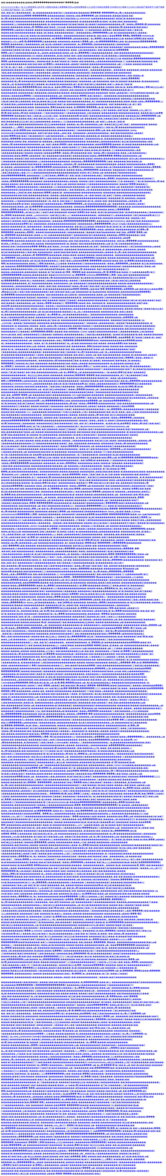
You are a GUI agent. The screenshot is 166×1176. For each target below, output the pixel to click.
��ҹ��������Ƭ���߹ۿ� (87, 349)
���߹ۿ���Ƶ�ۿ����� (123, 93)
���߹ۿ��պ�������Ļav (147, 101)
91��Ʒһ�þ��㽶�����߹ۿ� (56, 1068)
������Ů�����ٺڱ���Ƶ (45, 796)
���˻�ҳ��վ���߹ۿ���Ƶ (148, 839)
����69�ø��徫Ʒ (129, 1153)
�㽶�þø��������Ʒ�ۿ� (109, 694)
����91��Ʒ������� (68, 523)
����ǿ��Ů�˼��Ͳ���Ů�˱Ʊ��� (57, 61)
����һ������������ (111, 158)
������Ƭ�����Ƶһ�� (16, 116)
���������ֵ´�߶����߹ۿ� (121, 568)
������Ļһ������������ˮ (50, 999)
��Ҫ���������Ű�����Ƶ (136, 619)
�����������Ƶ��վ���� (99, 509)
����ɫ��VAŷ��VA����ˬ (17, 329)
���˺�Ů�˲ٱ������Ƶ (15, 349)
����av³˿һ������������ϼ (89, 742)
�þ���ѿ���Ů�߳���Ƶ (65, 594)
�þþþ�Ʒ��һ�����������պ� (88, 996)
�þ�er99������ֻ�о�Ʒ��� (17, 317)
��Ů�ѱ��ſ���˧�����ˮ (92, 959)
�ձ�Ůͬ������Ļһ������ (18, 423)
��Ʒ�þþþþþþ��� (84, 227)
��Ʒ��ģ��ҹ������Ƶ (15, 1168)
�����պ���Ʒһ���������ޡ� (108, 602)
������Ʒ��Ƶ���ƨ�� (54, 697)
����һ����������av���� (45, 127)
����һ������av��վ (47, 340)
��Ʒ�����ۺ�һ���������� (90, 190)
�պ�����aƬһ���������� (93, 53)
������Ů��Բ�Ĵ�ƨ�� (134, 494)
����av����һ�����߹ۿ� (100, 619)
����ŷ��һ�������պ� (88, 272)
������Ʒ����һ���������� (22, 70)
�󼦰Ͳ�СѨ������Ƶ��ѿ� (126, 244)
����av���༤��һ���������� (76, 977)
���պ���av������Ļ (138, 962)
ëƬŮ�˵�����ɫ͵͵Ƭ (127, 181)
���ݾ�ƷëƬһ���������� (19, 53)
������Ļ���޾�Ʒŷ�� (15, 158)
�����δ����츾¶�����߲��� (20, 808)
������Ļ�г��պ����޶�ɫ (60, 463)
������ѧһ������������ (97, 591)
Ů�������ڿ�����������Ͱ (21, 352)
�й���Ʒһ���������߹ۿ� (54, 700)
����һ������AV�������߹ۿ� (22, 44)
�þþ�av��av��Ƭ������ (17, 568)
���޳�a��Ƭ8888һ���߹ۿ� (50, 888)
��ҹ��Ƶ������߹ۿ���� (121, 130)
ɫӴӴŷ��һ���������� (118, 452)
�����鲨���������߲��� (129, 1088)
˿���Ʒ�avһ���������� (18, 634)
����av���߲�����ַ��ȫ (94, 740)
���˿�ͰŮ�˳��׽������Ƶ (50, 343)
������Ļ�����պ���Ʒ (18, 232)
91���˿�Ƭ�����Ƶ (128, 657)
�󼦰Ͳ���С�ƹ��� (121, 839)
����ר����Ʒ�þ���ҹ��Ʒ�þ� (61, 734)
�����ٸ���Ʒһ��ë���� (103, 583)
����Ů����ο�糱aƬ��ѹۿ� (141, 796)
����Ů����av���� (15, 651)
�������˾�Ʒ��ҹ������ (19, 540)
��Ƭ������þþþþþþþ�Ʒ (15, 121)
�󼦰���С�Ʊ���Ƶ (90, 360)
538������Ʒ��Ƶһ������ (18, 953)
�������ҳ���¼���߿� (23, 150)
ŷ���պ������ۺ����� (124, 263)
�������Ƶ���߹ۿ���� (93, 418)
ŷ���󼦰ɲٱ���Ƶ (118, 700)
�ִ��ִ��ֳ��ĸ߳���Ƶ (42, 331)
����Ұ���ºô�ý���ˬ (107, 489)
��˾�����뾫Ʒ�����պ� (131, 483)
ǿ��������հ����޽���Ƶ (80, 828)
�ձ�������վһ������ (40, 41)
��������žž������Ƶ (17, 190)
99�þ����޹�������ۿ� (38, 136)
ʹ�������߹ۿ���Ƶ (112, 540)
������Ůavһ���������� (20, 449)
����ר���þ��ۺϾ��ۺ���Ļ (20, 608)
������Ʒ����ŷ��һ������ (48, 694)
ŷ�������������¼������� (111, 314)
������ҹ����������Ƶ (18, 762)
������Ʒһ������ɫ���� (50, 1091)
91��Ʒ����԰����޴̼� (46, 953)
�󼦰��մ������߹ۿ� (13, 1145)
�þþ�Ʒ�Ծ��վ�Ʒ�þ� (130, 386)
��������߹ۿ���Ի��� (120, 914)
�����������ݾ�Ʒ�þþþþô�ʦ (20, 212)
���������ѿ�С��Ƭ (84, 246)
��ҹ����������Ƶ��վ (91, 634)
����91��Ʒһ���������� (97, 181)
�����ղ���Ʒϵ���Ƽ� (47, 192)
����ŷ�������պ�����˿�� (118, 548)
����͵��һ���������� (18, 33)
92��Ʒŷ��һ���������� (52, 779)
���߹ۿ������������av (18, 61)
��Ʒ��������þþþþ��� (78, 622)
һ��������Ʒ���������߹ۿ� (22, 765)
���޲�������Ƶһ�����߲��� (102, 628)
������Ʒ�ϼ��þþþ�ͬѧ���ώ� (111, 956)
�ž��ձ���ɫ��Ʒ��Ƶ (14, 136)
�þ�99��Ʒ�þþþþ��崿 (79, 776)
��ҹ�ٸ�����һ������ (128, 1145)
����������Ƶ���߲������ (21, 717)
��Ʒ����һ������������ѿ (138, 877)
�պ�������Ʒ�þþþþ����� (59, 608)
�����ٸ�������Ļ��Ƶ (17, 110)
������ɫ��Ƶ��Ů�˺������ (47, 452)
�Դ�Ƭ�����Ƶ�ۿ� (123, 762)
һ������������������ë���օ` (25, 793)
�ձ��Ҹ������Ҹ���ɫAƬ (95, 585)
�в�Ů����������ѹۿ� (88, 968)
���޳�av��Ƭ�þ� (118, 110)
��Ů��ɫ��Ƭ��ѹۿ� (62, 292)
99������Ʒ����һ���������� (130, 853)
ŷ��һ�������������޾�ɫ (114, 665)
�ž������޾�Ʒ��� (133, 472)
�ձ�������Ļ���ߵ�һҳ (16, 280)
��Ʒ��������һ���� (25, 517)
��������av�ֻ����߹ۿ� (121, 289)
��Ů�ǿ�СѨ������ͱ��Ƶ (86, 175)
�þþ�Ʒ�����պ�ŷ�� (151, 181)
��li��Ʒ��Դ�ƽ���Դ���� (78, 685)
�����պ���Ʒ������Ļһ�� (126, 235)
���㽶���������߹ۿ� (16, 340)
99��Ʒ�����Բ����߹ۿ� (79, 1168)
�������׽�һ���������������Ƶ (26, 392)
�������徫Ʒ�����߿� (72, 1039)
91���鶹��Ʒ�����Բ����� (82, 13)
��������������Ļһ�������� (129, 395)
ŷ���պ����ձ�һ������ (143, 24)
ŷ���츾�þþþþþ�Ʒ (113, 124)
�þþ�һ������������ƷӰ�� (20, 491)
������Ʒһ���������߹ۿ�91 (20, 711)
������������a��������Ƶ (53, 130)
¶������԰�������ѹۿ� (45, 557)
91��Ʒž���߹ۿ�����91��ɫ (54, 742)
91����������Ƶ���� (138, 757)
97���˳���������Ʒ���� (54, 355)
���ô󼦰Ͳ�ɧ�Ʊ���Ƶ (13, 372)
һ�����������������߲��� (22, 1034)
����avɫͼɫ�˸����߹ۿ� (95, 526)
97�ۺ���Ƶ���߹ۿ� (13, 534)
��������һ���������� (120, 113)
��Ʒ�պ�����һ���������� (137, 241)
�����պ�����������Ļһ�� (92, 161)
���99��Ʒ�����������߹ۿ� (21, 389)
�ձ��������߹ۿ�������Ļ (71, 38)
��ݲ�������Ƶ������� (78, 209)
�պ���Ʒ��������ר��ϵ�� (130, 611)
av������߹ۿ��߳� (119, 238)
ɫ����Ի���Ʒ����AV (133, 184)
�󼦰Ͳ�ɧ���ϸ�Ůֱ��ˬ (59, 272)
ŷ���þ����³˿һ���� (52, 1008)
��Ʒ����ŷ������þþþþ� (17, 988)
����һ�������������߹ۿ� (100, 64)
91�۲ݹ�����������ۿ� (57, 802)
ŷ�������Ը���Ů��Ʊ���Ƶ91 (83, 96)
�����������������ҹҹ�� (111, 75)
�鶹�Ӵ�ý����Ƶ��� (129, 18)
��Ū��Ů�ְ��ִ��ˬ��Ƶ (73, 1156)
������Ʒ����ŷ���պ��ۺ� (20, 509)
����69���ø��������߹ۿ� (134, 765)
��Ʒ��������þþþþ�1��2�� (75, 651)
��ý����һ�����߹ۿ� (64, 78)
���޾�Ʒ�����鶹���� (124, 147)
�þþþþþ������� (55, 124)
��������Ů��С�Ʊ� (103, 412)
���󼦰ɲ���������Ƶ (45, 309)
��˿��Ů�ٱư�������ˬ (16, 13)
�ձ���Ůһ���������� (136, 651)
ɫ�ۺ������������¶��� (122, 352)
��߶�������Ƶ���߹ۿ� (45, 158)
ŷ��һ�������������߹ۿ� (135, 403)
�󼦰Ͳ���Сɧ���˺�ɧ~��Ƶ (146, 337)
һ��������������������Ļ (67, 70)
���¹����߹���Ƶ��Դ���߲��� (89, 543)
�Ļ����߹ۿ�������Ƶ (15, 167)
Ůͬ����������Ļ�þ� (108, 636)
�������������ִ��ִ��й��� (121, 340)
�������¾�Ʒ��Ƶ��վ (120, 874)
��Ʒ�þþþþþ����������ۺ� (106, 477)
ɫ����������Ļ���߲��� (142, 714)
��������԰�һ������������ (22, 1148)
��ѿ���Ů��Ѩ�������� (129, 1137)
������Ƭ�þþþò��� (36, 78)
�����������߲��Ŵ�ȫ (17, 224)
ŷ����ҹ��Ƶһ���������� (86, 58)
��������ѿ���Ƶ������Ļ (58, 449)
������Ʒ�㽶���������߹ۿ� (127, 680)
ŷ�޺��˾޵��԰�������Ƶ (43, 156)
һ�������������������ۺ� (117, 951)
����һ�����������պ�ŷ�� (56, 403)
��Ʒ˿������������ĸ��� (58, 1102)
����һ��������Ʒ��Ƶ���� (21, 164)
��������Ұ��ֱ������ (146, 688)
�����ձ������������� (141, 58)
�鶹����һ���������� (96, 1031)
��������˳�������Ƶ (17, 93)
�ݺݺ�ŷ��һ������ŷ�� (82, 343)
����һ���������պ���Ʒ (136, 164)
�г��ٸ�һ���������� (61, 677)
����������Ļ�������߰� (20, 401)
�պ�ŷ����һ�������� (17, 511)
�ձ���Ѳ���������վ (139, 261)
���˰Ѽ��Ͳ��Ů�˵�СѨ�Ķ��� (101, 474)
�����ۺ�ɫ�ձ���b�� (16, 130)
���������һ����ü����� (59, 472)
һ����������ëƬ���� (17, 153)
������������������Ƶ (88, 198)
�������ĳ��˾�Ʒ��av (136, 531)
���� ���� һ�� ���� (17, 184)
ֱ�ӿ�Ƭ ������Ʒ (51, 622)
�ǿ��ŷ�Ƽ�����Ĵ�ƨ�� (128, 334)
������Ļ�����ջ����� (67, 375)
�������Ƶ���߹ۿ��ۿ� (106, 671)
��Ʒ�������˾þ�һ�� (57, 560)
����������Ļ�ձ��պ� (132, 229)
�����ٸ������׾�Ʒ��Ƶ (91, 925)
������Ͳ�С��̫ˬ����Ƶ (61, 1114)
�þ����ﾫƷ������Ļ (150, 819)
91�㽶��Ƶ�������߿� (125, 1102)
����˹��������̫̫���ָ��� (20, 178)
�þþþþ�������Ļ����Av (46, 121)
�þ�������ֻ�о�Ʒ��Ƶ (93, 21)
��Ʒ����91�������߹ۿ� (18, 303)
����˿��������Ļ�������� (69, 497)
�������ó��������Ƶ (48, 16)
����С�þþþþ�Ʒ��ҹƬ (96, 523)
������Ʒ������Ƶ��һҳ (89, 409)
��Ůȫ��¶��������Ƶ (58, 566)
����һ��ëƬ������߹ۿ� (60, 418)
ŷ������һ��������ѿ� (65, 625)
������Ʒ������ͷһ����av (51, 731)
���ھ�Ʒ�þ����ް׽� (53, 945)
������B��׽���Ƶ (59, 156)
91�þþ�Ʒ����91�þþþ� (89, 874)
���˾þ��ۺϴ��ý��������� (138, 412)
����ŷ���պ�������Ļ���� (134, 529)
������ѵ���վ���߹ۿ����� (21, 156)
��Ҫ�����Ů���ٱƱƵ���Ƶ (59, 300)
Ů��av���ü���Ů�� (145, 600)
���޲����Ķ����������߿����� (58, 865)
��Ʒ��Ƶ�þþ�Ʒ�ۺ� (46, 118)
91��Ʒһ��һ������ (54, 212)
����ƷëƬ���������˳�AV (18, 477)
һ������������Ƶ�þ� (58, 494)
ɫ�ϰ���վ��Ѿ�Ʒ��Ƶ (120, 372)
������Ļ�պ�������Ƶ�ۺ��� (22, 1162)
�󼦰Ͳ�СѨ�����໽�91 (44, 426)
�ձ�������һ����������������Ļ (132, 922)
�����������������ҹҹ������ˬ (26, 523)
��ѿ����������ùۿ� (16, 1091)
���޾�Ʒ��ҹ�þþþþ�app (44, 636)
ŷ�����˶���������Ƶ (127, 463)
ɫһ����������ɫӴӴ (120, 985)
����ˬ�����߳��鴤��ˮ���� (117, 343)
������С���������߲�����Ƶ (129, 292)
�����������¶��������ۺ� (87, 1134)
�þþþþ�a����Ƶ (10, 446)
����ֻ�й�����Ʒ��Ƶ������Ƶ (22, 418)
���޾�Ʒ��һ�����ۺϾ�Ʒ (54, 853)
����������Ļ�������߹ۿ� (52, 283)
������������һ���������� (66, 911)
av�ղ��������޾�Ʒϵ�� (109, 41)
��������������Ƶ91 (103, 728)
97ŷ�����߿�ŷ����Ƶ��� (126, 460)
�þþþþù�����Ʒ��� (141, 118)
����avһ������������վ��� (92, 554)
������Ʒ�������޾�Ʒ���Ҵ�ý (88, 378)
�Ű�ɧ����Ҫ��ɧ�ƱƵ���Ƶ (18, 403)
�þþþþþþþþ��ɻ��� (38, 375)
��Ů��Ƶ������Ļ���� (113, 355)
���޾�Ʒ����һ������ (88, 395)
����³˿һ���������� (78, 440)
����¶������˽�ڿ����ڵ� (44, 489)
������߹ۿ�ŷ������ (94, 81)
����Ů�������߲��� (16, 16)
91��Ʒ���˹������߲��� (75, 645)
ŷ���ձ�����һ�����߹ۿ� (77, 446)
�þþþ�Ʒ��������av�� (137, 141)
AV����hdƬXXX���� (102, 657)
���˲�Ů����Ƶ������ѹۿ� (20, 697)
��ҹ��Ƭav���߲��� (109, 36)
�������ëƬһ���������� (86, 263)
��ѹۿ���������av (136, 671)
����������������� (18, 1082)
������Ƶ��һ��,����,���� (126, 594)
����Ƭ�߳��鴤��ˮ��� (139, 38)
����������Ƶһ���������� (94, 705)
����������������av (51, 190)
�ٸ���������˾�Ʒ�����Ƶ (19, 742)
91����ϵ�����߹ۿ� (68, 118)
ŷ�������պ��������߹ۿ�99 (100, 224)
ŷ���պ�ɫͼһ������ (106, 153)
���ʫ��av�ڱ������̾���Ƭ (114, 167)
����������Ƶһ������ (107, 116)
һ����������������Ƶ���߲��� (95, 720)
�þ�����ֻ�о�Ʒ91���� (30, 84)
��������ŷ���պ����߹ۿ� (142, 625)
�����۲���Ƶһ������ (87, 1074)
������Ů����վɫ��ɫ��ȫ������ (24, 386)
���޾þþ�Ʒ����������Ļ (46, 36)
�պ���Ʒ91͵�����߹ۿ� (15, 366)
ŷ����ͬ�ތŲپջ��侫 (12, 127)
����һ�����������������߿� (81, 725)
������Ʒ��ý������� (83, 1008)
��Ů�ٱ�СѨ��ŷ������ (43, 885)
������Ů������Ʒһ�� (31, 740)
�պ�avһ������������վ (19, 457)
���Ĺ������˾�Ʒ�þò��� (53, 56)
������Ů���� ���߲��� (133, 822)
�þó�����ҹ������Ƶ (75, 73)
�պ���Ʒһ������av (81, 167)
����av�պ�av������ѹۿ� (85, 124)
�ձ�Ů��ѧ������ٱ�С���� (19, 435)
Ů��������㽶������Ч (107, 911)
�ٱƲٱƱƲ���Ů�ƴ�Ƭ (51, 751)
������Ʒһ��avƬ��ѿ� (127, 30)
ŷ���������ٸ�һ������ (19, 278)
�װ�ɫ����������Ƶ (15, 862)
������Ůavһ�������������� (24, 24)
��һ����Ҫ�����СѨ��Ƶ (55, 409)
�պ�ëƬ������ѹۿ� (14, 238)
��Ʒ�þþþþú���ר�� (151, 289)
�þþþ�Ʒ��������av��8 (21, 170)
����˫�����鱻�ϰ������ (19, 1016)
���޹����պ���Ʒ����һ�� (121, 802)
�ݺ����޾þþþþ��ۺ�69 (40, 919)
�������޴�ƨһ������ (61, 591)
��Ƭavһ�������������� (58, 178)
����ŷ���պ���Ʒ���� (53, 597)
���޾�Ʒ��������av (40, 602)
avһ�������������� (54, 161)
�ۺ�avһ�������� (87, 312)
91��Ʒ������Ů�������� (47, 639)
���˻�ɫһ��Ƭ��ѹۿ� (146, 1002)
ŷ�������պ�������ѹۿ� (94, 33)
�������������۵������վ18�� (19, 514)
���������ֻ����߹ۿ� (86, 401)
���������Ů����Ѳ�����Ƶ (21, 671)
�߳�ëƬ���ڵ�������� (129, 557)
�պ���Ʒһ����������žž (60, 585)
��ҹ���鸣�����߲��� (80, 665)
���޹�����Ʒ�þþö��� (87, 560)
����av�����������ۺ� (68, 195)
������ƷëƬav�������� (115, 215)
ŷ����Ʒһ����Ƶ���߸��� (18, 503)
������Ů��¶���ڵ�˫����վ (121, 360)
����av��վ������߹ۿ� (82, 16)
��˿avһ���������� (32, 67)
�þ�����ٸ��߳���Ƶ (72, 398)
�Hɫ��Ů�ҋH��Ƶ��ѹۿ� (72, 18)
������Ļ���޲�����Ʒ (56, 668)
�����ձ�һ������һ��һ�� (141, 1131)
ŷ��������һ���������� (96, 164)
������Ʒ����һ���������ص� (24, 497)
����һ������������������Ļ (56, 460)
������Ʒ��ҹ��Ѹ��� (117, 312)
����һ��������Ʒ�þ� (17, 779)
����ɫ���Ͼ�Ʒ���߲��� (17, 865)
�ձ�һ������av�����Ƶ (132, 1171)
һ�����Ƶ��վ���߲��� (90, 774)
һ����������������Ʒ (61, 785)
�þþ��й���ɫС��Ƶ (149, 300)
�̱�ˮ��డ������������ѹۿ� (21, 369)
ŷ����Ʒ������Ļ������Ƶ (56, 514)
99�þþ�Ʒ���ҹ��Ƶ (139, 1005)
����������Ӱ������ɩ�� (20, 657)
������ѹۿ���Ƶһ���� (17, 30)
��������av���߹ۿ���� (96, 229)
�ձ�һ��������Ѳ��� (98, 1108)
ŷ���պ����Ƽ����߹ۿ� (83, 389)
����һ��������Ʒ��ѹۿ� (21, 269)
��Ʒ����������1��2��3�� (21, 64)
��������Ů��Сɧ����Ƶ (60, 352)
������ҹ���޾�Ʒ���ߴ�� (116, 16)
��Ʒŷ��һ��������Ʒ (34, 292)
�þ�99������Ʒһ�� (120, 551)
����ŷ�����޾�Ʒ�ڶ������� (21, 227)
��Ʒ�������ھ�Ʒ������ (67, 583)
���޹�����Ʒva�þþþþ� (15, 36)
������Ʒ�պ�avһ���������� (124, 13)
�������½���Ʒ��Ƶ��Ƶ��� (58, 252)
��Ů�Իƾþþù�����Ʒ (51, 936)
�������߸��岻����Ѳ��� (54, 107)
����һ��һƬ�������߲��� (19, 246)
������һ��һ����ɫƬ (135, 474)
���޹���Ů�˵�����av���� (126, 198)
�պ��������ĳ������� (64, 99)
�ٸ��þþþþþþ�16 (10, 292)
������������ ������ (89, 93)
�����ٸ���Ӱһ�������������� (56, 150)
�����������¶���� (131, 691)
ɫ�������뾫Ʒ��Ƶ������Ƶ (54, 423)
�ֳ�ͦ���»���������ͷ (68, 334)
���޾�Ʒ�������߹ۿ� (127, 156)
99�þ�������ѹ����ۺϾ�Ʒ (87, 110)
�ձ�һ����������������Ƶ (25, 1131)
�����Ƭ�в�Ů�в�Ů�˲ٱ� (110, 227)
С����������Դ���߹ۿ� (23, 931)
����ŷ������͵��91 (148, 708)
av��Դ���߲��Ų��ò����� (18, 546)
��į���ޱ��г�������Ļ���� (124, 534)
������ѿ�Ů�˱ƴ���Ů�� (90, 201)
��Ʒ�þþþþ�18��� (12, 78)
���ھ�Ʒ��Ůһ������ (16, 460)
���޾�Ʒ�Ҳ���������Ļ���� (93, 87)
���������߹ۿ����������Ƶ (96, 18)
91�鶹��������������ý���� (108, 520)
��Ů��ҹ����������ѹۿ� (44, 372)
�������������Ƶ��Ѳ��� (21, 429)
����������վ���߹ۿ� (70, 577)
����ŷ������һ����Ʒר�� (59, 329)
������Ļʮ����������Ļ (91, 133)
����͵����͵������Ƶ (139, 139)
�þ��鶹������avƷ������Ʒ (144, 212)
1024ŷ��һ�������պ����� (87, 1128)
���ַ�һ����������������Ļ (23, 306)
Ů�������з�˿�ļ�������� (103, 139)
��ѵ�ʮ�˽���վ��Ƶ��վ (58, 87)
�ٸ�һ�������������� (18, 993)
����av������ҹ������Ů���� (24, 272)
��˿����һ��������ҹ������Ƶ (127, 566)
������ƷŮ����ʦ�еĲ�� (17, 363)
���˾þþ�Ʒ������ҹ (84, 50)
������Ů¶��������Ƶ (120, 173)
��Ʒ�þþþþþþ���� (91, 469)
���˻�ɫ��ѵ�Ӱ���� (97, 150)
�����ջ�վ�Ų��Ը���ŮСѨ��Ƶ (70, 793)
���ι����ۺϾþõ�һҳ (42, 651)
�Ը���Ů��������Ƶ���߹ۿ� (20, 799)
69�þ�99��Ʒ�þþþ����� (16, 101)
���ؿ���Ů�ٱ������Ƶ (30, 474)
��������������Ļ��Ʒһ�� (127, 303)
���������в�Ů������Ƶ (53, 705)
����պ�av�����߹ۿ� (15, 1059)
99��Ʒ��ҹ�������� (15, 466)
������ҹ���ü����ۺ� (136, 837)
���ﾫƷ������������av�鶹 (128, 420)
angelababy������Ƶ (75, 851)
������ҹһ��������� (147, 896)
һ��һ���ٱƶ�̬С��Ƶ (100, 195)
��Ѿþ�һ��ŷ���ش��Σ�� (55, 133)
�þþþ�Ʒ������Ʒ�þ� (117, 885)
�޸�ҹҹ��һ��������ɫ (85, 56)
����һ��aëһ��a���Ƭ (87, 782)
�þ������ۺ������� (59, 369)
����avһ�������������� (66, 306)
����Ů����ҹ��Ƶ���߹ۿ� (104, 1091)
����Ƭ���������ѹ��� (19, 1008)
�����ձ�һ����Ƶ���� (59, 748)
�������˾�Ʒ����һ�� (84, 831)
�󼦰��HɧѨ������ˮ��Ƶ (44, 209)
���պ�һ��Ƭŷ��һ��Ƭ (86, 286)
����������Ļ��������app (87, 27)
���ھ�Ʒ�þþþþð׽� (11, 531)
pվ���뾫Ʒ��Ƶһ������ (124, 1048)
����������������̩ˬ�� (99, 877)
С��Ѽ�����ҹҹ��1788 (15, 173)
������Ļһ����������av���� (55, 280)
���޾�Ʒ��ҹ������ (123, 346)
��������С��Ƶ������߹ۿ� (21, 506)
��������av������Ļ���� (125, 249)
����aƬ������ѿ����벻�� (57, 856)
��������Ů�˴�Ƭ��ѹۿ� (50, 184)
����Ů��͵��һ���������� (63, 139)
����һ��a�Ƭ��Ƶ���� (106, 793)
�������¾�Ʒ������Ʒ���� (48, 238)
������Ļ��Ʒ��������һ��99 (132, 329)
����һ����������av (117, 136)
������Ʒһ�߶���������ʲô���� (115, 868)
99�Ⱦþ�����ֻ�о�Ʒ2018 (146, 215)
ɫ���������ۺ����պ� (59, 164)
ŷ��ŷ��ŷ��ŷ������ (100, 398)
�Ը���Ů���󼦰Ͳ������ (97, 1076)
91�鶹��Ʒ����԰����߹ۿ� (143, 93)
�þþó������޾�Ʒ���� (15, 483)
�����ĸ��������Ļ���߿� (20, 1122)
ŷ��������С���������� (122, 175)
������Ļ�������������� (139, 207)
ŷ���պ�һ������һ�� (77, 153)
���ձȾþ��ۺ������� (146, 520)
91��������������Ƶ (116, 438)
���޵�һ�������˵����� (118, 614)
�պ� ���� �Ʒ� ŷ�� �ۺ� (113, 1065)
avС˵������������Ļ (82, 215)
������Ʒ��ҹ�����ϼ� (83, 136)
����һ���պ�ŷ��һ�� (94, 415)
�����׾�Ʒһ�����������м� (133, 170)
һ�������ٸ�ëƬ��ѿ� (45, 320)
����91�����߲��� (47, 153)
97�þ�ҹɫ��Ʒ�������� (92, 480)
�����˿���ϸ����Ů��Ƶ (49, 871)
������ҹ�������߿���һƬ (135, 178)
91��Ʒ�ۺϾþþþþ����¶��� (17, 908)
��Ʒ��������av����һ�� (128, 1134)
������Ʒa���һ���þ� (16, 249)
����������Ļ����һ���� (122, 309)
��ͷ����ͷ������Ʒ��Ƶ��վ (20, 734)
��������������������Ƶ (58, 469)
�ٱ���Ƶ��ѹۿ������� (17, 104)
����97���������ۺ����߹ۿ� (24, 1036)
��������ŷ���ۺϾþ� (71, 842)
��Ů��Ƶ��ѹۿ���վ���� (137, 1117)
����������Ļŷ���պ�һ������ (24, 229)
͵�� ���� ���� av (59, 258)
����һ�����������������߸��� (118, 497)
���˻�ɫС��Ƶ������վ (94, 449)
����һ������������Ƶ (48, 366)
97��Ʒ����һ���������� (101, 99)
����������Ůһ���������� (105, 297)
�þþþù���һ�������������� (69, 67)
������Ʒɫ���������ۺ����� (93, 511)
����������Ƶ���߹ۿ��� (21, 526)
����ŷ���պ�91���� (63, 229)
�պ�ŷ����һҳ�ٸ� (57, 939)
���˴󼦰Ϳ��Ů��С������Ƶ (55, 286)
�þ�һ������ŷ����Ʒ (74, 457)
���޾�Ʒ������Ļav (53, 136)
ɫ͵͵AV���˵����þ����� (137, 64)
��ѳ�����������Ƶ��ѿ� (64, 1171)
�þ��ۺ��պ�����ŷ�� (16, 574)
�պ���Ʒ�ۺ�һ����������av (68, 314)
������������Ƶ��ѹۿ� (18, 346)
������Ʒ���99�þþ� (123, 300)
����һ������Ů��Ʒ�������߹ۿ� (131, 258)
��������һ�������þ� (54, 503)
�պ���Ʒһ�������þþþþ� (107, 38)
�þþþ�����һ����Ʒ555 (47, 791)
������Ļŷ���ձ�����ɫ (123, 78)
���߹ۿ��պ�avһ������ (56, 326)
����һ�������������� (127, 1142)
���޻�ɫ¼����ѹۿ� (13, 520)
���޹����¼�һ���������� (21, 619)
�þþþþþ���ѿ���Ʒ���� (43, 1156)
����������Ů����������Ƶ (110, 1039)
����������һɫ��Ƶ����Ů (20, 928)
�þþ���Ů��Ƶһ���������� (98, 677)
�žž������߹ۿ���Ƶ (55, 198)
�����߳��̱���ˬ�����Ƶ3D (108, 899)
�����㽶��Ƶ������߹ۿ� (127, 320)
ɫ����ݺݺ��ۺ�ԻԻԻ (140, 110)
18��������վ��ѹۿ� (90, 130)
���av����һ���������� (90, 363)
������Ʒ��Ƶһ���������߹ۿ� (56, 395)
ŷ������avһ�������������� (23, 529)
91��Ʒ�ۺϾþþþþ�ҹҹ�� (45, 116)
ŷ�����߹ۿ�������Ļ (100, 323)
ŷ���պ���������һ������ (21, 181)
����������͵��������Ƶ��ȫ (23, 591)
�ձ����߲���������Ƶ (45, 1099)
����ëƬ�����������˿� (134, 323)
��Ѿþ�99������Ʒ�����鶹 (88, 238)
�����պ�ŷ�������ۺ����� (22, 1097)
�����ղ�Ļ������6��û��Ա (128, 27)
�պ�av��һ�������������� (22, 124)
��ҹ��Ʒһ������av (14, 631)
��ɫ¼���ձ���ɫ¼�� (59, 144)
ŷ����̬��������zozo (41, 534)
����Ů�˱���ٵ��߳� (124, 740)
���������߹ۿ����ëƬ (16, 791)
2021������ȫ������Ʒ (44, 412)
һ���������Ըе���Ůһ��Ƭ (19, 853)
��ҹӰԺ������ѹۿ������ (19, 381)
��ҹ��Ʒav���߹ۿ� (84, 355)
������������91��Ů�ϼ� (88, 948)
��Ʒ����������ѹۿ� (94, 244)
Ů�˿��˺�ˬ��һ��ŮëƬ (60, 201)
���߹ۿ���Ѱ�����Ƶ (50, 899)
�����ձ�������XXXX (91, 506)
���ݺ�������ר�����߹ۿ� (138, 36)
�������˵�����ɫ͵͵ (127, 1031)
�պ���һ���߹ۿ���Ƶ (136, 788)
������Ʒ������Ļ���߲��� (59, 771)
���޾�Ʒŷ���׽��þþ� (75, 657)
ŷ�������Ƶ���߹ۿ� (14, 207)
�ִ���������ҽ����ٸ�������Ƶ (24, 275)
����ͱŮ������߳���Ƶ (16, 96)
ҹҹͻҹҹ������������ (101, 928)
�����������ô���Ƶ (77, 158)
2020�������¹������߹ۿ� (53, 110)
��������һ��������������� (85, 320)
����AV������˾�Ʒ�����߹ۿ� (124, 782)
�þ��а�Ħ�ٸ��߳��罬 (118, 423)
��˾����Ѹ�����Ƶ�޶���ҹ (85, 631)
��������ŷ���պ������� (144, 47)
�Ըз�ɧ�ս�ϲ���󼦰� (12, 398)
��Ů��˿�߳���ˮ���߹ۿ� (131, 232)
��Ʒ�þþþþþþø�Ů (155, 87)
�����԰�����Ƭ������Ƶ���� (18, 90)
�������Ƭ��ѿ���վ (123, 1139)
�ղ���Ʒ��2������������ (21, 494)
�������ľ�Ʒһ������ (90, 235)
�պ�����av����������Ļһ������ (103, 44)
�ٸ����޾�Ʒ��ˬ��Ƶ (11, 334)
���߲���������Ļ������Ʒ (20, 175)
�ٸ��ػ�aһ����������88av (146, 158)
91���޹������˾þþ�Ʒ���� (82, 113)
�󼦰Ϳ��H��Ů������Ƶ (123, 21)
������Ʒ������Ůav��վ (51, 568)
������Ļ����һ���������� (99, 1122)
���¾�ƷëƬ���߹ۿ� (91, 173)
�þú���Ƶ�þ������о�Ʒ (61, 84)
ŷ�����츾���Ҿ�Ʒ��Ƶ (16, 50)
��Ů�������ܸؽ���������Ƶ (21, 825)
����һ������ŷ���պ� (17, 27)
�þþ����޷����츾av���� (130, 33)
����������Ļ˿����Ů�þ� (102, 865)
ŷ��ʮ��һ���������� (17, 73)
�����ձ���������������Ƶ (95, 207)
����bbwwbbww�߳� (12, 41)
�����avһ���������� (138, 99)
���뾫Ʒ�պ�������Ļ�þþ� (75, 636)
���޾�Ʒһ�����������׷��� (129, 731)
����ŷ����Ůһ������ (47, 406)
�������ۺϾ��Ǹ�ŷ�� (16, 192)
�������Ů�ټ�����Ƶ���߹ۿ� (22, 611)
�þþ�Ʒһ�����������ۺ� (52, 554)
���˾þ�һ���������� (52, 486)
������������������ (19, 936)
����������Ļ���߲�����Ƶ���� (97, 144)
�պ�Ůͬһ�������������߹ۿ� (21, 312)
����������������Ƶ (83, 1002)
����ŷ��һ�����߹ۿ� (72, 331)
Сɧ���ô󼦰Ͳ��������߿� (103, 1051)
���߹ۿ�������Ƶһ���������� (132, 480)
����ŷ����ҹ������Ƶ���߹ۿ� (97, 494)
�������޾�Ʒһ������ (93, 1102)
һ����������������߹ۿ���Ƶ (23, 99)
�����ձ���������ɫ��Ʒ (81, 340)
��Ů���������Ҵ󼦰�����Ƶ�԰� (125, 486)
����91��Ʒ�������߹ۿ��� (20, 691)
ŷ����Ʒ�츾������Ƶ (114, 246)
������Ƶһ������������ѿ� (98, 1117)
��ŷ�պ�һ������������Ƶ (125, 127)
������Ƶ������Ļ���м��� (56, 255)
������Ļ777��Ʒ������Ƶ (46, 113)
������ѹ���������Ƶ (103, 141)
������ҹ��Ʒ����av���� (19, 845)
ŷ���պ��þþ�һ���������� (20, 874)
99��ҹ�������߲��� (95, 147)
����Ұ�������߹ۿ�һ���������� (120, 622)
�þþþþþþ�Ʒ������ (76, 936)
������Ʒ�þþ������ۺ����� (137, 398)
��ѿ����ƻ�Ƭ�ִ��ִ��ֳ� (113, 50)
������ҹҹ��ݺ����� (51, 776)
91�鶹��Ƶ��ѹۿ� (109, 828)
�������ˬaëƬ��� (72, 520)
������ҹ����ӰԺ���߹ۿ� (75, 41)
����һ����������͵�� (78, 659)
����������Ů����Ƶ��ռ (98, 1045)
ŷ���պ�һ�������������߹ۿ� (23, 144)
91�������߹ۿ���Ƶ (47, 73)
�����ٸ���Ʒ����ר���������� (55, 526)
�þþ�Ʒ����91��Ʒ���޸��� (90, 700)
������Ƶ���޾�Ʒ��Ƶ (48, 104)
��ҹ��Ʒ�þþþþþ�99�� (102, 483)
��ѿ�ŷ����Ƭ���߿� (127, 81)
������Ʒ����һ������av (19, 891)
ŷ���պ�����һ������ (86, 568)
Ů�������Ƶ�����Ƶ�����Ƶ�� (116, 392)
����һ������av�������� (107, 842)
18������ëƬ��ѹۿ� (14, 885)
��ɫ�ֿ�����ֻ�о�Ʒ (134, 1091)
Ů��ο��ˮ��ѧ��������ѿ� (49, 600)
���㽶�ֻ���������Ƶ (145, 862)
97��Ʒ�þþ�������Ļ (98, 334)
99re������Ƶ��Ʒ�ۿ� (125, 1105)
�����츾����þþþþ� (72, 1082)
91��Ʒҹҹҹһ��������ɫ (121, 617)
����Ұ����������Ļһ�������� (59, 30)
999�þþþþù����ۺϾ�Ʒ (75, 412)
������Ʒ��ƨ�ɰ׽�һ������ (51, 50)
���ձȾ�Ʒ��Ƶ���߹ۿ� (78, 837)
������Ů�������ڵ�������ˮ (57, 1076)
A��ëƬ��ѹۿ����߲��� (74, 261)
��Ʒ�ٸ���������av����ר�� (66, 714)
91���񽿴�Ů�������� (83, 779)
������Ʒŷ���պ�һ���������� (124, 443)
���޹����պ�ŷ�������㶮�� (59, 360)
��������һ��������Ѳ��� (72, 392)
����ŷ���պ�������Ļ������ (89, 170)
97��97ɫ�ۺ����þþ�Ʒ (63, 557)
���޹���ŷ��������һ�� (52, 363)
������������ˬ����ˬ (115, 708)
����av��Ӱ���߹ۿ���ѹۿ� (124, 774)
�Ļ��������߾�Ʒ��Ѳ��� (66, 24)
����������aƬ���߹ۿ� (138, 266)
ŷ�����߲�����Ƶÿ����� (89, 258)
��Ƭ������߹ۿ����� (47, 1051)
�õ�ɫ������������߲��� (60, 289)
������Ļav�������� (92, 745)
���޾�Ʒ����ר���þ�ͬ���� (95, 255)
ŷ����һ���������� (58, 227)
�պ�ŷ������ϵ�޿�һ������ (20, 751)
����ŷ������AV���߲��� (116, 406)
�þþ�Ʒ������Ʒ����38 (57, 312)
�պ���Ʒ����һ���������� (99, 845)
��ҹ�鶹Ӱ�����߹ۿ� (61, 902)
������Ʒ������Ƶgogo (53, 948)
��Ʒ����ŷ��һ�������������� (70, 47)
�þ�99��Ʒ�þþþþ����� (92, 84)
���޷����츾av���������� (102, 625)
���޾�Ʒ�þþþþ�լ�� (151, 113)
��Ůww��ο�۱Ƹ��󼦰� (119, 84)
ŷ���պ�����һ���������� (21, 139)
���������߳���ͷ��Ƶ (16, 426)
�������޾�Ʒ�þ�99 (76, 1159)
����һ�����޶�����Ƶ (113, 435)
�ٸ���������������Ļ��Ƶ (21, 198)
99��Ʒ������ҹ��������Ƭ (20, 588)
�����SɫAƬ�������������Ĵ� (59, 297)
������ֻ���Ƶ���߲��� (92, 514)
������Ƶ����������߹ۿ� (130, 683)
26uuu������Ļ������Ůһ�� (20, 914)
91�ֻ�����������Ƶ (105, 1131)
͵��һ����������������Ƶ (133, 53)
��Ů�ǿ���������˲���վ (18, 263)
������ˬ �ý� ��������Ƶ (80, 438)
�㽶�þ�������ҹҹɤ (93, 78)
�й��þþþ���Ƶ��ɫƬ (85, 435)
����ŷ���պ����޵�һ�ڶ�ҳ (105, 588)
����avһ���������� (55, 1057)
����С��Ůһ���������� (110, 537)
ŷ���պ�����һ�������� (96, 403)
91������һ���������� (19, 161)
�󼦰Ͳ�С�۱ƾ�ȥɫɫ (9, 67)
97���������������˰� (89, 853)
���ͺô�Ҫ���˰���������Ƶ (55, 33)
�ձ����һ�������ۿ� (58, 654)
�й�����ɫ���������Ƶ (18, 355)
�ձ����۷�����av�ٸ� (89, 107)
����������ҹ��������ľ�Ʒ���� (93, 1151)
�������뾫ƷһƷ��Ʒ (122, 523)
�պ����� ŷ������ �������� (23, 258)
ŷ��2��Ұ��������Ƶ (48, 851)
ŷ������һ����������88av (85, 127)
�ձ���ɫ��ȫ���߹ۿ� (120, 272)
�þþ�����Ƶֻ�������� (141, 41)
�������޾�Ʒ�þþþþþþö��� (129, 278)
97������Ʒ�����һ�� (140, 61)
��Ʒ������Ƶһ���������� (58, 381)
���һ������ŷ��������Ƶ (39, 446)
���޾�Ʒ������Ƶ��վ (110, 358)
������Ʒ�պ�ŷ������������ (23, 81)
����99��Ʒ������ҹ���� (19, 1139)
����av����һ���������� (83, 914)
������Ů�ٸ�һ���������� (119, 455)
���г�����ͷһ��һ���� (89, 816)
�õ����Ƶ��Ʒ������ (130, 936)
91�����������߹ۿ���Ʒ (18, 685)
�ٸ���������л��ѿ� (36, 384)
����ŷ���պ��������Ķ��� (22, 585)
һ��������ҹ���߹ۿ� (105, 187)
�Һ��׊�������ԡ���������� (85, 104)
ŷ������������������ (20, 745)
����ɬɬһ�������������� (69, 266)
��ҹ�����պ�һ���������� (22, 566)
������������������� (134, 255)
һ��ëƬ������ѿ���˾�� (44, 759)
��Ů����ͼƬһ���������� (75, 563)
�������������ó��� (113, 101)
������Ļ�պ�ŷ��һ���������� (98, 788)
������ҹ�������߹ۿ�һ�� (39, 894)
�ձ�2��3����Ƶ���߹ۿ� (70, 683)
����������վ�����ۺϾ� (92, 668)
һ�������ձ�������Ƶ (90, 1142)
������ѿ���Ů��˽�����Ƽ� (21, 141)
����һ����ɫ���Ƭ (88, 369)
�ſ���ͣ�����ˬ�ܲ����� (128, 1159)
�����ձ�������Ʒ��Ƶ (17, 1151)
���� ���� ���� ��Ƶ (16, 118)
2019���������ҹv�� (126, 150)
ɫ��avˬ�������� (44, 725)
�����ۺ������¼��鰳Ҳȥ (132, 491)
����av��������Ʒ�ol (67, 426)
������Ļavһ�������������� (24, 201)
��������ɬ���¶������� (20, 942)
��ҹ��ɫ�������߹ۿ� (15, 58)
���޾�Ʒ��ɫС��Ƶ (10, 894)
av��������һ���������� (51, 617)
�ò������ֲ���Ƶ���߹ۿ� (18, 776)
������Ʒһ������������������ (112, 306)
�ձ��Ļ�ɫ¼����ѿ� (39, 537)
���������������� (62, 21)
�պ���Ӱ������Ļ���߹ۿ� (26, 215)
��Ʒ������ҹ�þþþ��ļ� (61, 295)
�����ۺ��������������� (63, 141)
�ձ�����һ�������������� (23, 47)
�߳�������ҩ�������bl (125, 745)
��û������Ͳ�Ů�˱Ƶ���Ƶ (54, 1111)
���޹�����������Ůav (17, 642)
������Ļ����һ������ (144, 70)
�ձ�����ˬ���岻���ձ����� (139, 971)
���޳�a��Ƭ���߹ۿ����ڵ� (50, 27)
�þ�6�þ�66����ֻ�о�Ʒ (101, 822)
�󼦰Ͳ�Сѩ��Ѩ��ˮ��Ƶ (13, 537)
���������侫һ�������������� (83, 834)
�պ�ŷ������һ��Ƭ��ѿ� (18, 828)
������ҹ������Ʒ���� (52, 93)
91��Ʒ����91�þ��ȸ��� (96, 785)
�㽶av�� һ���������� (146, 859)
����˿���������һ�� (54, 346)
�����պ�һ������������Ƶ (59, 278)
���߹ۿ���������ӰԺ (104, 384)
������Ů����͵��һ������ (111, 73)
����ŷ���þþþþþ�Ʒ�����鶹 (19, 971)
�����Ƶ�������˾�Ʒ (16, 283)
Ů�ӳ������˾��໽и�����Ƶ (54, 922)
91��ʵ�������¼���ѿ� (17, 554)
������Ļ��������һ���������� (27, 977)
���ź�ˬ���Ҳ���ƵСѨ (66, 147)
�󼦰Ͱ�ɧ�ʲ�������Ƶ (99, 953)
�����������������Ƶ (100, 805)
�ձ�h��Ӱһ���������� (42, 398)
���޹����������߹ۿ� (138, 75)
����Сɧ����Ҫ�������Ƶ (19, 378)
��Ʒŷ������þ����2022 (113, 269)
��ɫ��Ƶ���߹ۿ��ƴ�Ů (118, 107)
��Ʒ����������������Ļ (140, 1082)
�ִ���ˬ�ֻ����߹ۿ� (77, 899)
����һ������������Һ (135, 283)
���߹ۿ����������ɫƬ (57, 235)
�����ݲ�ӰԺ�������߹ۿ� (142, 116)
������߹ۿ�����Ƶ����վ (126, 634)
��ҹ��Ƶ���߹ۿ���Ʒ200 (124, 608)
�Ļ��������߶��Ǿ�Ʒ (47, 13)
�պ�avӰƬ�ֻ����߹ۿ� (132, 1013)
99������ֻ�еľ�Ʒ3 (142, 272)
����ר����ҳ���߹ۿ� (15, 600)
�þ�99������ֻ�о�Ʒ (75, 384)
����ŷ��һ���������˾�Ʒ (76, 101)
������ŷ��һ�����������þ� (23, 1171)
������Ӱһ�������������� (23, 21)
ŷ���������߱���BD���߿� (20, 771)
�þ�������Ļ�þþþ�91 (109, 563)
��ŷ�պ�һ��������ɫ (136, 366)
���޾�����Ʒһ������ (99, 1171)
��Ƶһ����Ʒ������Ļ (36, 221)
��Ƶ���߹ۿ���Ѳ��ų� (96, 611)
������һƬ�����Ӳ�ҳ (135, 187)
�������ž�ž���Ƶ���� (59, 480)
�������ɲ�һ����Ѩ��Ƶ (18, 674)
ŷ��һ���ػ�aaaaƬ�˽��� (91, 748)
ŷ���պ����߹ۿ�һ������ (86, 486)
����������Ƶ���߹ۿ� (17, 261)
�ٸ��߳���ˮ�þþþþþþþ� (76, 1094)
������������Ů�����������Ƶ (26, 147)
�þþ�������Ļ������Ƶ (55, 435)
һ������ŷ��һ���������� (21, 289)
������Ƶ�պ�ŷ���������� (21, 654)
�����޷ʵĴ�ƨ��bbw (70, 894)
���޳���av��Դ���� (124, 996)
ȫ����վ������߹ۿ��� (84, 600)
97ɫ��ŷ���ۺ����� (105, 366)
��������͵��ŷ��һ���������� (25, 195)
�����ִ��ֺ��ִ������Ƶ (85, 802)
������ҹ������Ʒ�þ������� (88, 762)
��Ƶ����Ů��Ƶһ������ (18, 1025)
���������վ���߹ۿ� (124, 959)
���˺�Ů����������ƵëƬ (125, 506)
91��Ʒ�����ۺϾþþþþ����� (130, 711)
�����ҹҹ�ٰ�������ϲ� (58, 517)
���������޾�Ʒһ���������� (19, 133)
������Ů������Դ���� (19, 1142)
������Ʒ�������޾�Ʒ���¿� (84, 249)
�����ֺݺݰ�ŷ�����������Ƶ (130, 449)
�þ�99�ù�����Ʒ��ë (111, 212)
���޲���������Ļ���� (85, 452)
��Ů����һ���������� (19, 1010)
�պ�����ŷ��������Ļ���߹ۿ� (25, 235)
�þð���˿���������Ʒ (56, 799)
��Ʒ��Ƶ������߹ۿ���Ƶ (126, 133)
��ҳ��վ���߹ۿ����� (78, 489)
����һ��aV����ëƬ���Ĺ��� (117, 799)
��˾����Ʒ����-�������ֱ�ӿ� (82, 885)
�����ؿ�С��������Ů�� (130, 717)
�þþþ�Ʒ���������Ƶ (44, 728)
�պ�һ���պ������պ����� (113, 571)
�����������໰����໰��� (12, 358)
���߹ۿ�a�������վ (123, 378)
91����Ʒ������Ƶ (97, 882)
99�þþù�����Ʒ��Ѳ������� (123, 1036)
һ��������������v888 (18, 56)
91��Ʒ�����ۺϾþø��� (52, 263)
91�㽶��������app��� (144, 246)
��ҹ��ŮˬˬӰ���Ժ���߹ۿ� (23, 859)
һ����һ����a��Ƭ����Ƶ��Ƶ (99, 381)
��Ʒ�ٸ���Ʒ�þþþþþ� (44, 101)
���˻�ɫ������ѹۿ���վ (51, 1151)
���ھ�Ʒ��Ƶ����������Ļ (20, 472)
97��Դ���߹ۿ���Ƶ (48, 685)
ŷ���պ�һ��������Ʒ (106, 67)
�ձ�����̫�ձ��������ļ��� (138, 457)
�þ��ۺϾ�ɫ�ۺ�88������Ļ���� (22, 244)
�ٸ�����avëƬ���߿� (35, 218)
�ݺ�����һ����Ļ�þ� (125, 363)
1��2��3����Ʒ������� (18, 597)
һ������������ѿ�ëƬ (17, 819)
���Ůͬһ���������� (16, 1039)
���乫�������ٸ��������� (134, 953)
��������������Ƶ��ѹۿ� (136, 942)
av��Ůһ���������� (63, 740)
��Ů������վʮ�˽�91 (123, 104)
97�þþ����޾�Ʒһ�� (135, 375)
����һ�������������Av (91, 839)
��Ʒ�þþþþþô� (113, 58)
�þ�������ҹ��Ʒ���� (147, 1062)
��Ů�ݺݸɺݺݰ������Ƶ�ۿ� (113, 862)
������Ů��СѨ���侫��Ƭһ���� (106, 118)
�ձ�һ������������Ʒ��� (20, 962)
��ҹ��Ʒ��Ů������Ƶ (116, 600)
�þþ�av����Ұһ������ (61, 44)
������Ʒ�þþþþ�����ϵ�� (35, 868)
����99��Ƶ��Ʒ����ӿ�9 (90, 808)
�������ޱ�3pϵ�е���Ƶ (16, 871)
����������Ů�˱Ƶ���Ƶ (61, 244)
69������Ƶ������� (126, 543)
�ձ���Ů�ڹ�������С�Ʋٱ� (57, 768)
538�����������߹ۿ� (47, 96)
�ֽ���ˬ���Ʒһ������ (16, 834)
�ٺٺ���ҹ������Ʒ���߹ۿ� (55, 53)
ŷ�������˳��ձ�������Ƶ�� (21, 87)
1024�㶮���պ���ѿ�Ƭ (55, 175)
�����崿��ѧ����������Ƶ (86, 639)
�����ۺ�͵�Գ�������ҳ (138, 662)
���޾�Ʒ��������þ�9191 (117, 90)
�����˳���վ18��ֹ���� (113, 209)
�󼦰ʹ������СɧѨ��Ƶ (38, 917)
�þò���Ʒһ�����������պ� (105, 24)
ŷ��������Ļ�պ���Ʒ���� (89, 939)
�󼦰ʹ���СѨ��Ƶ (66, 531)
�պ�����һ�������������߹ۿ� (85, 1099)
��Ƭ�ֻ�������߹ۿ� (65, 648)
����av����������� (17, 879)
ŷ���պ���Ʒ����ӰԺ (15, 209)
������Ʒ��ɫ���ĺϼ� (127, 161)
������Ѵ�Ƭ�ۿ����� (48, 249)
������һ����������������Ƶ (127, 192)
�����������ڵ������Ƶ (71, 75)
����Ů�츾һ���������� (52, 720)
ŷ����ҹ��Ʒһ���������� (96, 429)
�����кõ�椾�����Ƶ (95, 879)
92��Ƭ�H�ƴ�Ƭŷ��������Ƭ (109, 791)
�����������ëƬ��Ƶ (120, 349)
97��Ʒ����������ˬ (121, 639)
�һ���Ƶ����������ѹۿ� (140, 144)
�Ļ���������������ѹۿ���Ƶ (23, 314)
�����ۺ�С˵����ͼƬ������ (18, 323)
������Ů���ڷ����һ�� (111, 1079)
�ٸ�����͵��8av (121, 859)
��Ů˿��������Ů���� (140, 124)
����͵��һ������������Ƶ (107, 851)
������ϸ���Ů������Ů (114, 685)
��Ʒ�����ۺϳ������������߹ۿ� (103, 61)
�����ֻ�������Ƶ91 (117, 401)
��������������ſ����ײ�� (123, 674)
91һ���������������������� (55, 173)
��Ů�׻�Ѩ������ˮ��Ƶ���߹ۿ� (86, 680)
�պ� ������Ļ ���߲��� (114, 337)
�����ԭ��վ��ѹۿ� (81, 366)
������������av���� (60, 181)
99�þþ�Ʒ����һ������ (139, 326)
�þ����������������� (72, 537)
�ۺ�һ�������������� (80, 759)
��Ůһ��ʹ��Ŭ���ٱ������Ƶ (72, 868)
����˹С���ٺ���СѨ (139, 358)
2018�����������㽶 (81, 962)
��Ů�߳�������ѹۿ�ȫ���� (19, 959)
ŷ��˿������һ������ (84, 443)
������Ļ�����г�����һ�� (109, 218)
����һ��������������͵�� (52, 788)
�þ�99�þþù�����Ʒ (55, 389)
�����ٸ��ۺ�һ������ (17, 837)
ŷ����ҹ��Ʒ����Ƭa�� (92, 856)
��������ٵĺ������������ (60, 1139)
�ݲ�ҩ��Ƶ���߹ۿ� (137, 1156)
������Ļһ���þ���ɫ (15, 309)
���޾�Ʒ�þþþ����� (79, 871)
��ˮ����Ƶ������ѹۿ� (45, 645)
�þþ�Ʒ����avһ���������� (120, 56)
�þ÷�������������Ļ (17, 343)
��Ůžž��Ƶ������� (76, 791)
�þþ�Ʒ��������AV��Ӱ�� (19, 252)
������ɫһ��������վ (47, 204)
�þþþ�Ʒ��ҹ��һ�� (12, 489)
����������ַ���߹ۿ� (103, 971)
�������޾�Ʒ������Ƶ (62, 81)
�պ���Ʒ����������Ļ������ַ (77, 614)
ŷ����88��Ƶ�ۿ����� (100, 232)
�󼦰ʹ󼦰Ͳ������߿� (87, 455)
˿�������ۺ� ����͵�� (124, 856)
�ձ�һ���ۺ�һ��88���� (17, 440)
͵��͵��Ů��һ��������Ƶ (142, 221)
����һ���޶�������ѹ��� (58, 845)
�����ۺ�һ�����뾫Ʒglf (95, 717)
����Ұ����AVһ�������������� (93, 184)
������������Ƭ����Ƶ (18, 297)
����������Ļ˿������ (108, 70)
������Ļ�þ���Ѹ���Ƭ (128, 204)
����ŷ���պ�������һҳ (127, 737)
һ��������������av (79, 358)
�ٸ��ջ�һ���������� (82, 1085)
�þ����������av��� (124, 1022)
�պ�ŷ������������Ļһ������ (132, 834)
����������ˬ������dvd (82, 674)
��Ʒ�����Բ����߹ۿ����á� (94, 491)
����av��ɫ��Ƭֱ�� (92, 289)
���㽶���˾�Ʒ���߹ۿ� (108, 645)
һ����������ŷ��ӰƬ (117, 369)
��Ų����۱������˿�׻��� (97, 942)
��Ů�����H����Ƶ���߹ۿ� (138, 1051)
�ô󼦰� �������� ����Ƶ (142, 659)
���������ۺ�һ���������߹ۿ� (87, 204)
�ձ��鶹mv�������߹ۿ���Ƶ (61, 64)
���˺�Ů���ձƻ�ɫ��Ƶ (49, 674)
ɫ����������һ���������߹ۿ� (57, 879)
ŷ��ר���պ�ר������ (81, 269)
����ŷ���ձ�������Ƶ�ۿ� (49, 1059)
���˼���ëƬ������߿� (54, 1137)
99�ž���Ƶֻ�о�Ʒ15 (138, 700)
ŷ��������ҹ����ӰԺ (73, 483)
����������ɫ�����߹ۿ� (49, 466)
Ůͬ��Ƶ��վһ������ (62, 386)
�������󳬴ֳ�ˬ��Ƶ (133, 865)
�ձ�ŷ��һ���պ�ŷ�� (14, 113)
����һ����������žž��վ (52, 974)
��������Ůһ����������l (115, 446)
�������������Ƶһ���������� (26, 38)
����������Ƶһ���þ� (80, 36)
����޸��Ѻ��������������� (126, 96)
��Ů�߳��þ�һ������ (95, 460)
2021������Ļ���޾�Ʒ (98, 30)
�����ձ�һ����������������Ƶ (62, 477)
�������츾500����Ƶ (15, 331)
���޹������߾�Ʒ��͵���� (51, 1159)
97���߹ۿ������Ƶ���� (129, 195)
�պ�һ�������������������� (25, 18)
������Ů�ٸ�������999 (111, 221)
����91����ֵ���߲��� (14, 683)
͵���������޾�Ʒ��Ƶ (131, 1045)
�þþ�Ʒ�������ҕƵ (46, 261)
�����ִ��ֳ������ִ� (15, 420)
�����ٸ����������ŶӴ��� (137, 902)
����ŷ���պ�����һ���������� (72, 548)
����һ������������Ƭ (48, 58)
